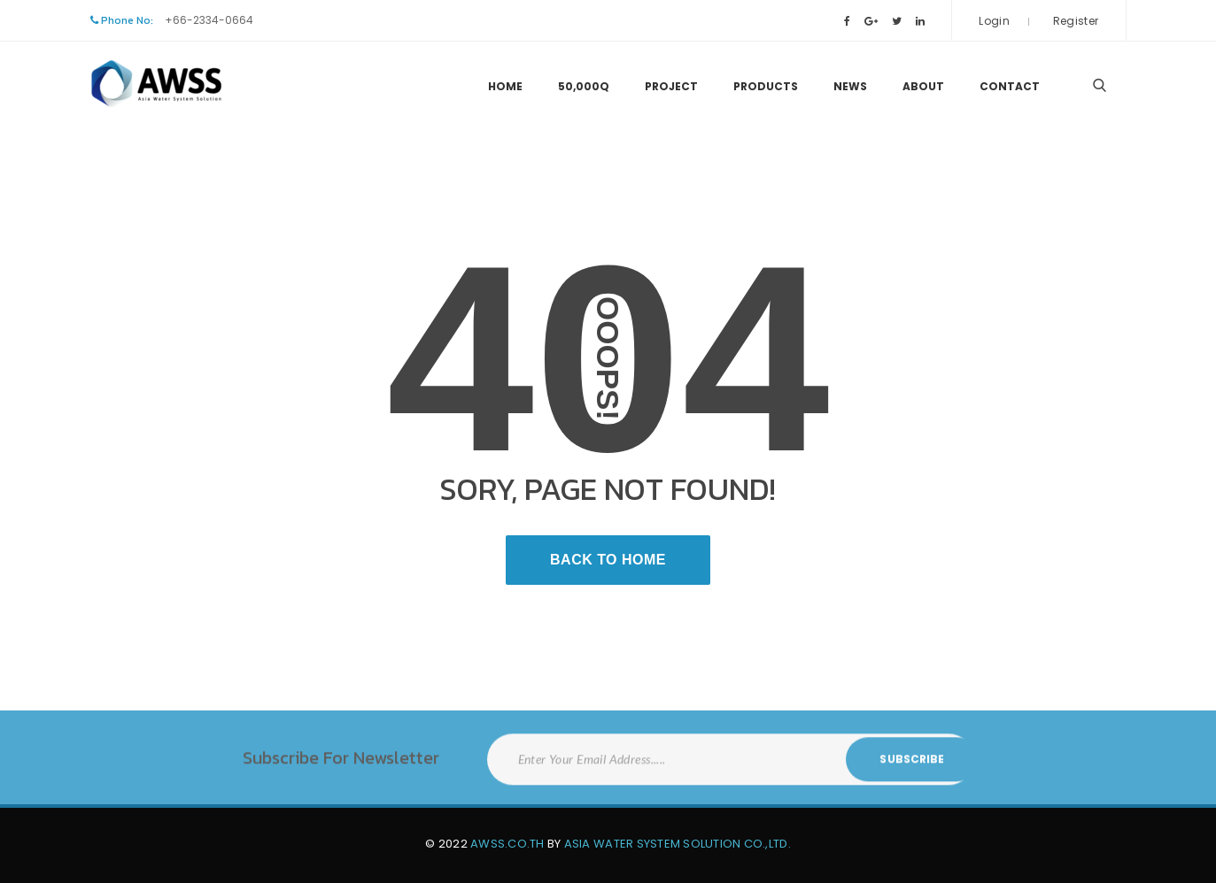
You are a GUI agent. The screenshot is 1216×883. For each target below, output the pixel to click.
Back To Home (608, 559)
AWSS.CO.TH (507, 843)
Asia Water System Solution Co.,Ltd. (677, 843)
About (923, 86)
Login (994, 20)
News (850, 86)
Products (765, 86)
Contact (1010, 86)
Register (1076, 20)
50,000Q (583, 86)
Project (671, 86)
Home (505, 86)
